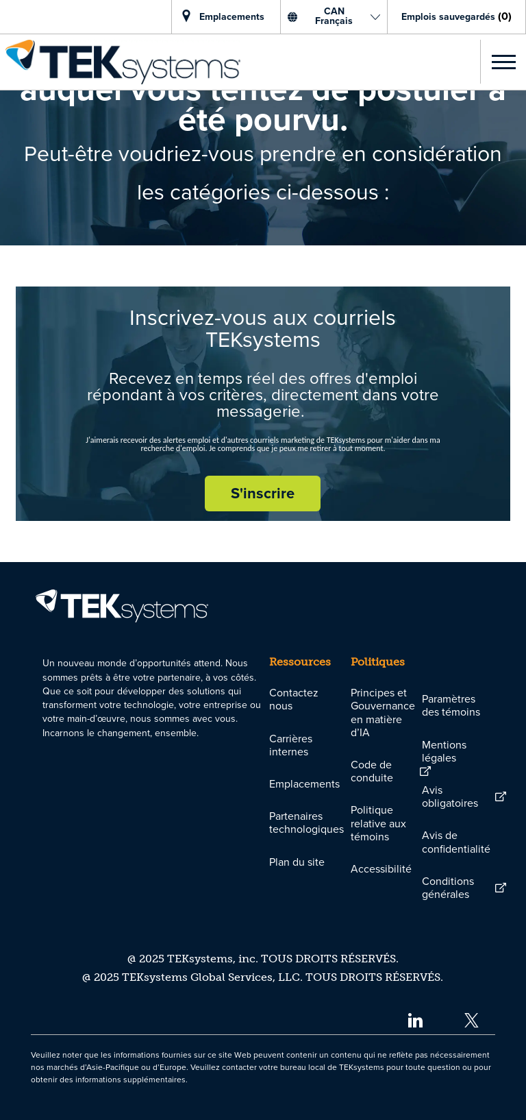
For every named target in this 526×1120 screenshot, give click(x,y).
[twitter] (472, 1019)
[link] (120, 62)
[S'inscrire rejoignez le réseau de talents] (263, 493)
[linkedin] (415, 1019)
